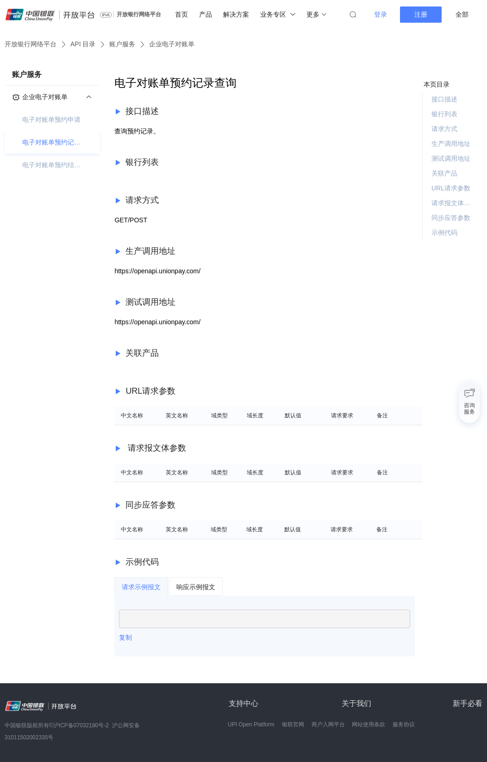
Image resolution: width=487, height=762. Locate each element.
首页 (181, 14)
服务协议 (404, 724)
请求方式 (444, 128)
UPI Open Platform (251, 724)
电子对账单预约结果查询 (52, 165)
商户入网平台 (328, 724)
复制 (125, 637)
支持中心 (243, 703)
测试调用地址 (450, 158)
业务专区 (277, 14)
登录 (380, 14)
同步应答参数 (450, 217)
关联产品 (444, 173)
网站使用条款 (368, 724)
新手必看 (467, 703)
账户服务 (122, 44)
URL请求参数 (450, 188)
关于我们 (356, 703)
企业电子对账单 (171, 44)
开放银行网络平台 (139, 14)
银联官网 (293, 724)
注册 (420, 14)
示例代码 (444, 232)
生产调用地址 (450, 143)
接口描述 (444, 99)
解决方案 (236, 14)
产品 (205, 14)
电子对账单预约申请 (51, 119)
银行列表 (444, 114)
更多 (316, 14)
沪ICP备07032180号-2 (81, 725)
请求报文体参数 (453, 203)
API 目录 (82, 44)
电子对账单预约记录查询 (52, 142)
